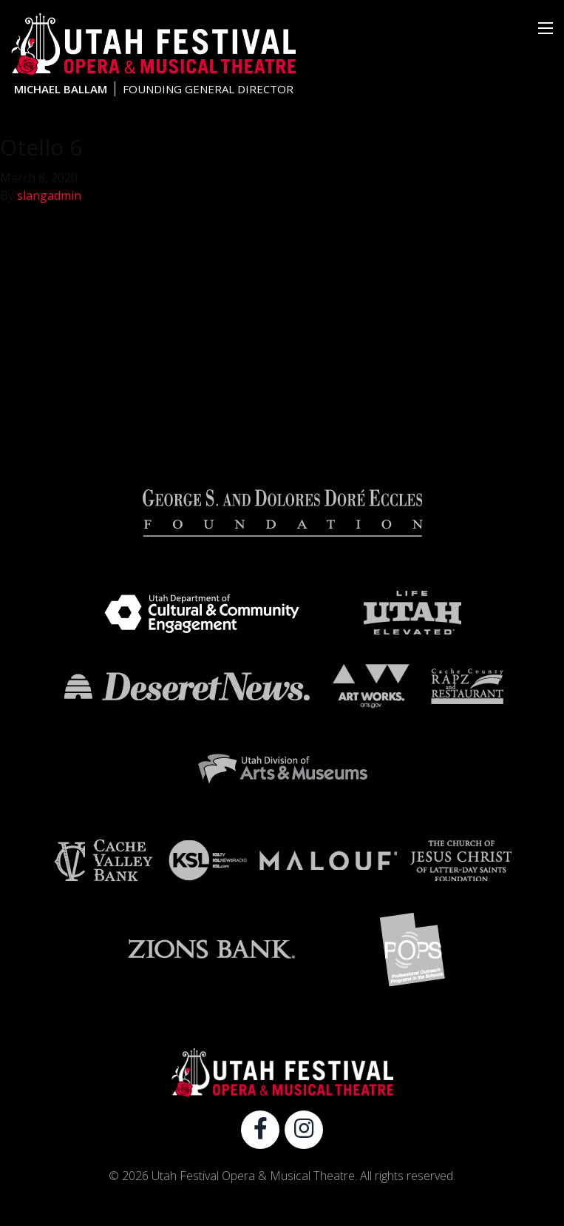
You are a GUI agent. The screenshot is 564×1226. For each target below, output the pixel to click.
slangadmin (49, 195)
